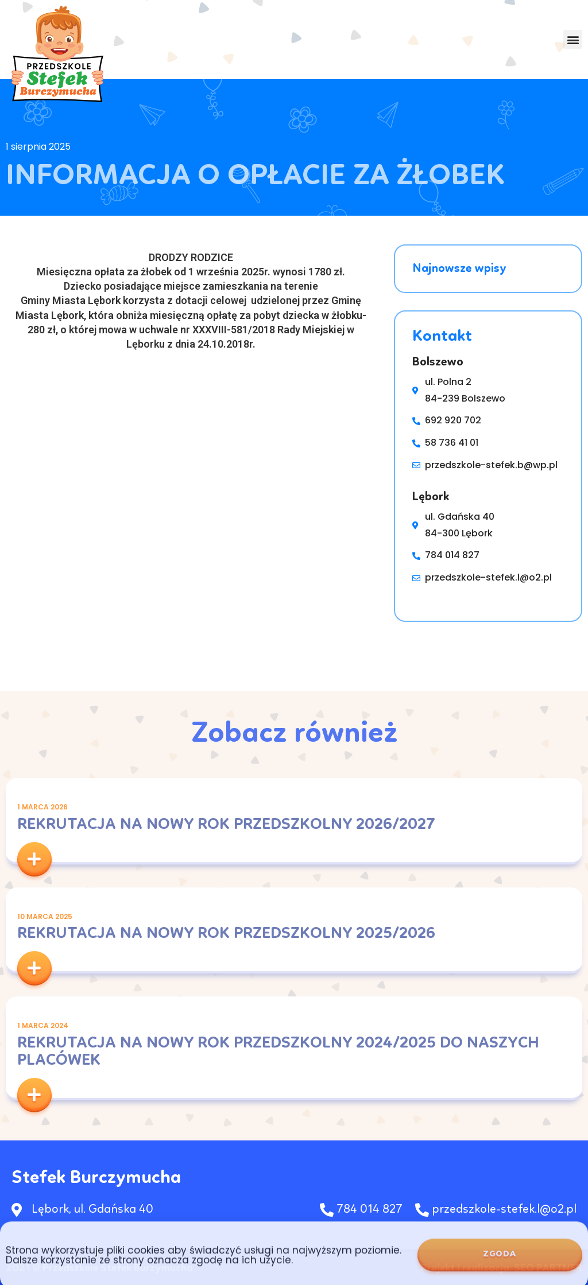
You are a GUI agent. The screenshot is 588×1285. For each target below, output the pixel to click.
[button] (572, 39)
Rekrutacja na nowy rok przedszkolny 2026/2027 (226, 825)
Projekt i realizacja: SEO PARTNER (501, 1268)
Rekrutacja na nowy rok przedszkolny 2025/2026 (226, 934)
